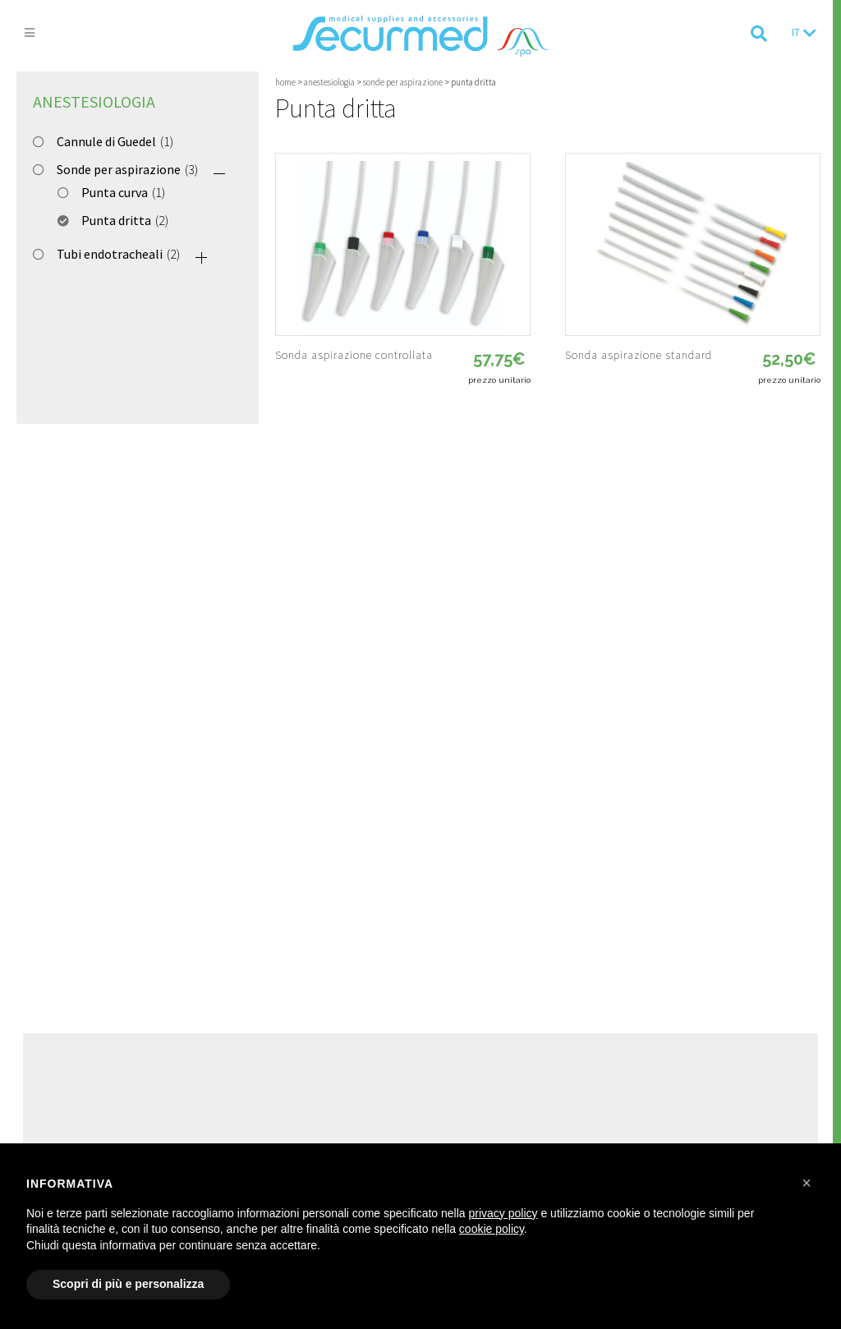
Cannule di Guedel (106, 141)
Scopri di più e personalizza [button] (128, 1283)
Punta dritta (116, 220)
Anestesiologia (94, 101)
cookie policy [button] (491, 1228)
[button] (806, 1183)
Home (285, 82)
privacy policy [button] (503, 1213)
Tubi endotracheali (110, 254)
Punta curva (114, 192)
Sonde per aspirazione (119, 169)
